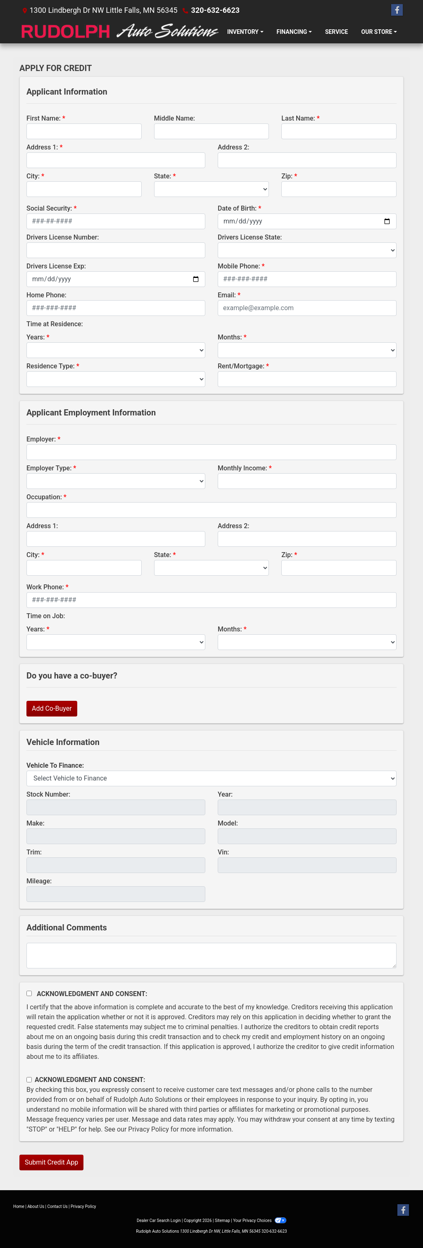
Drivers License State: (250, 237)
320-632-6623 (215, 10)
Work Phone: (45, 587)
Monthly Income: (242, 468)
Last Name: (298, 118)
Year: (225, 794)
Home (18, 1206)
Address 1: (42, 147)
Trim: (34, 852)
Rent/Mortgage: (241, 366)
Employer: (41, 439)
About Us (35, 1206)
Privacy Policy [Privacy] (83, 1206)
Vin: (223, 852)
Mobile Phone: (239, 266)
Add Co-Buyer (52, 708)
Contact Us (58, 1206)
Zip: (286, 176)
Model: (228, 823)
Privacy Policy (148, 1129)
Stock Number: (48, 794)
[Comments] (211, 955)
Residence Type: (50, 366)
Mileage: (39, 881)
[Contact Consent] (29, 1079)
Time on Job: (45, 616)
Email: (227, 295)
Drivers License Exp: (56, 266)
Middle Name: (174, 118)
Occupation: (44, 497)
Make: (35, 823)
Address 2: (233, 147)
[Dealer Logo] (120, 32)
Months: (230, 337)
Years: (35, 337)
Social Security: (49, 208)
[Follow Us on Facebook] (397, 10)
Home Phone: (46, 295)
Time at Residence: (54, 324)
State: (162, 176)
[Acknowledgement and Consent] (29, 993)
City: (33, 176)
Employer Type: (48, 468)
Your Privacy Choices (259, 1220)
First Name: (43, 118)
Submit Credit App (51, 1162)
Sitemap (222, 1220)
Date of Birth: (237, 208)
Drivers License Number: (62, 237)
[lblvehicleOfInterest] (211, 778)
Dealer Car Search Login (159, 1220)
